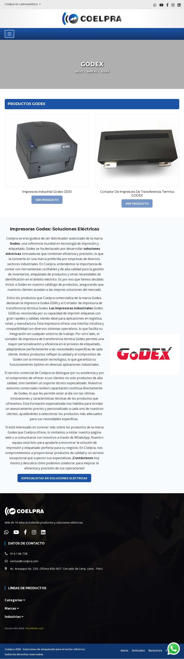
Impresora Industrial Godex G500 (47, 192)
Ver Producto (47, 200)
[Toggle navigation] (9, 34)
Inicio (79, 71)
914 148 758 (19, 554)
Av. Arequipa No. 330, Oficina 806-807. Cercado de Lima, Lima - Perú (56, 569)
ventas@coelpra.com (24, 561)
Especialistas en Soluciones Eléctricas (54, 478)
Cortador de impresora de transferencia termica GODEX (137, 193)
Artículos (138, 651)
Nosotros (155, 651)
